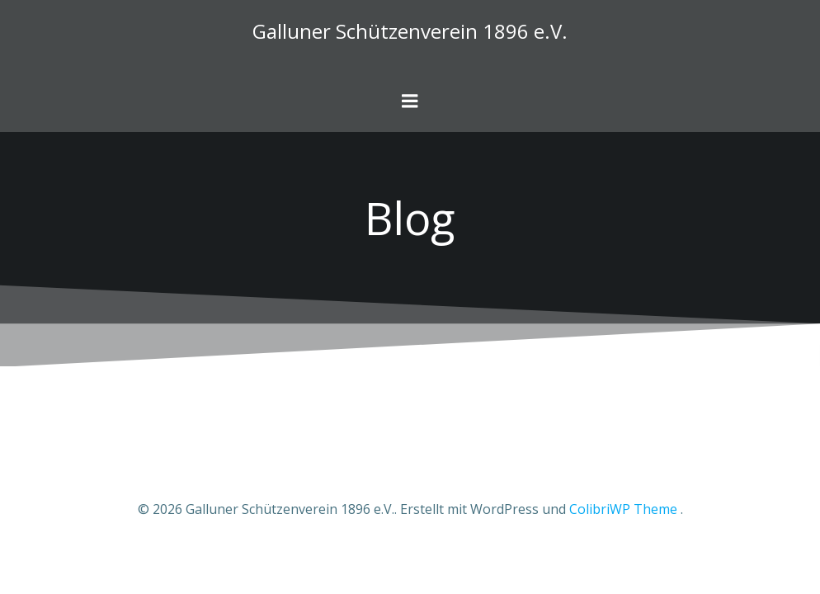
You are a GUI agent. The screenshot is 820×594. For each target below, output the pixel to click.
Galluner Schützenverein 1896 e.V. (410, 31)
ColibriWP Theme (623, 509)
